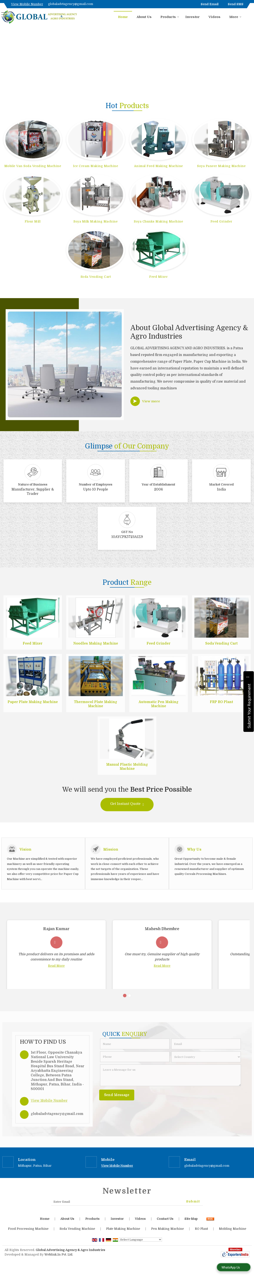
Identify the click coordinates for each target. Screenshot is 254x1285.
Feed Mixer (158, 276)
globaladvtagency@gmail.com (70, 4)
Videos (214, 17)
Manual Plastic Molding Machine (127, 767)
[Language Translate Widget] (140, 1250)
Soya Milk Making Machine (95, 221)
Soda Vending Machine (77, 1239)
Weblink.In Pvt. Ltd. (58, 1265)
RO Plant (201, 1239)
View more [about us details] (151, 401)
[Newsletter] (127, 1212)
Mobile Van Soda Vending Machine (32, 166)
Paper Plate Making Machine (33, 702)
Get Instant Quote (127, 805)
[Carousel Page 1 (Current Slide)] (124, 1006)
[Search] (249, 16)
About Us (144, 17)
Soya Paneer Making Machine (221, 166)
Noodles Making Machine (95, 643)
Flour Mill (32, 221)
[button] (27, 4)
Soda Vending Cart (96, 276)
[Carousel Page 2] (129, 1006)
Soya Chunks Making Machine (158, 221)
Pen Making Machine (167, 1239)
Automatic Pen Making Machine (158, 704)
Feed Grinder (221, 221)
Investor (192, 17)
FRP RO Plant (221, 702)
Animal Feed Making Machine (158, 166)
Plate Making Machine (123, 1239)
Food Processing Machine (28, 1239)
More (235, 17)
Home (123, 17)
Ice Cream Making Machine (95, 166)
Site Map (191, 1229)
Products (169, 17)
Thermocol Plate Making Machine (95, 704)
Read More (44, 965)
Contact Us (165, 1229)
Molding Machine (232, 1239)
